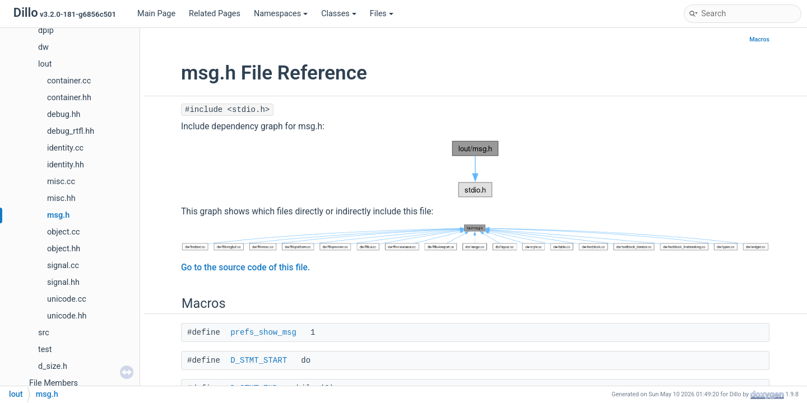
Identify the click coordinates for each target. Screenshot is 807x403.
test (45, 349)
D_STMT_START (258, 360)
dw (43, 47)
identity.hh (65, 165)
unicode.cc (66, 299)
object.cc (63, 232)
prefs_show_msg (263, 332)
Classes (338, 13)
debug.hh (64, 114)
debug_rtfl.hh (70, 131)
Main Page (156, 13)
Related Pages (214, 13)
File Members (53, 383)
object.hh (63, 249)
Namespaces (281, 13)
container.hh (69, 97)
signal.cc (63, 265)
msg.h (58, 215)
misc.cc (61, 181)
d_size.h (52, 366)
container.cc (69, 81)
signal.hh (63, 282)
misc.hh (61, 198)
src (43, 333)
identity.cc (65, 148)
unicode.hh (67, 316)
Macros (759, 39)
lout (45, 64)
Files (381, 13)
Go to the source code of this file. (245, 268)
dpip (46, 30)
